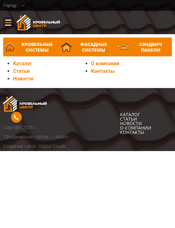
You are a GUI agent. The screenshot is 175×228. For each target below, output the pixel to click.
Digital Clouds (52, 146)
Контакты (103, 71)
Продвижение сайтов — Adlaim (36, 137)
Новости (23, 79)
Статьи (21, 71)
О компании (105, 63)
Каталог (22, 63)
